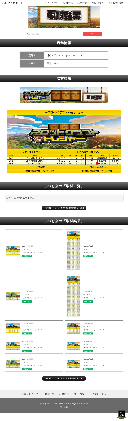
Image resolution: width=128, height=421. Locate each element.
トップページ (51, 2)
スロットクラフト (12, 2)
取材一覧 (68, 2)
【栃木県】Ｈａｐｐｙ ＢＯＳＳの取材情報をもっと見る (64, 209)
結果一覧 (82, 2)
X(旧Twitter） (81, 402)
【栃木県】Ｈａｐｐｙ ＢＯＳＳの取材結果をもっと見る (64, 385)
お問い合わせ (116, 2)
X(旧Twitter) (98, 2)
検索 (92, 34)
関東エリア (29, 258)
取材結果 (64, 402)
